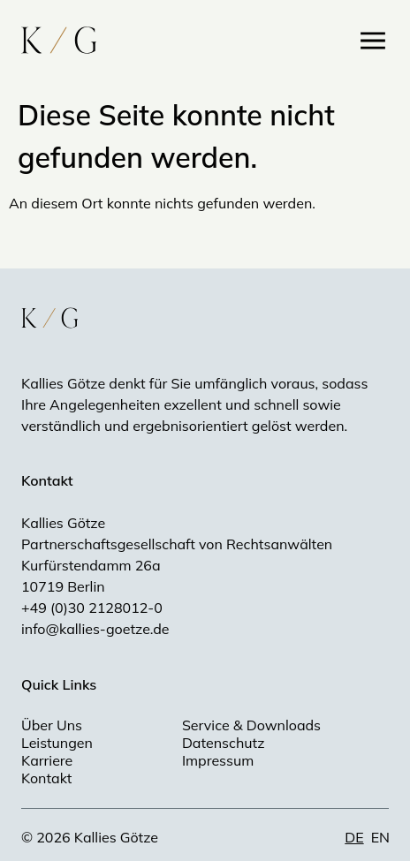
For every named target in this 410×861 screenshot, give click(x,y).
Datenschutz (223, 742)
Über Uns (51, 725)
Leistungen (57, 742)
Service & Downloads (251, 725)
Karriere (46, 760)
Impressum (218, 760)
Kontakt (46, 778)
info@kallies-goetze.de (95, 629)
